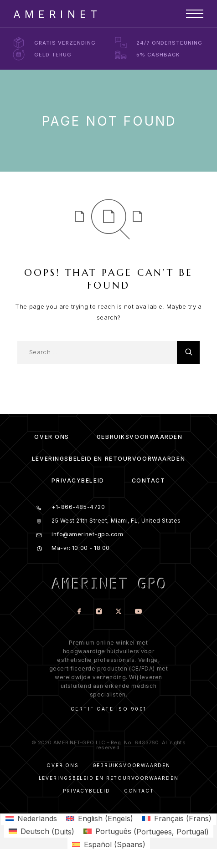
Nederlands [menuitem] (37, 818)
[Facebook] (79, 612)
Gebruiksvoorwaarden (140, 436)
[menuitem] (31, 818)
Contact (148, 480)
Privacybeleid (78, 480)
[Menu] (194, 13)
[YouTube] (138, 612)
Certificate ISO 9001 (109, 709)
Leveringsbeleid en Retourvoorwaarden (108, 458)
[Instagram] (98, 612)
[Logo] (55, 14)
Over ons (51, 436)
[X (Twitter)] (118, 612)
